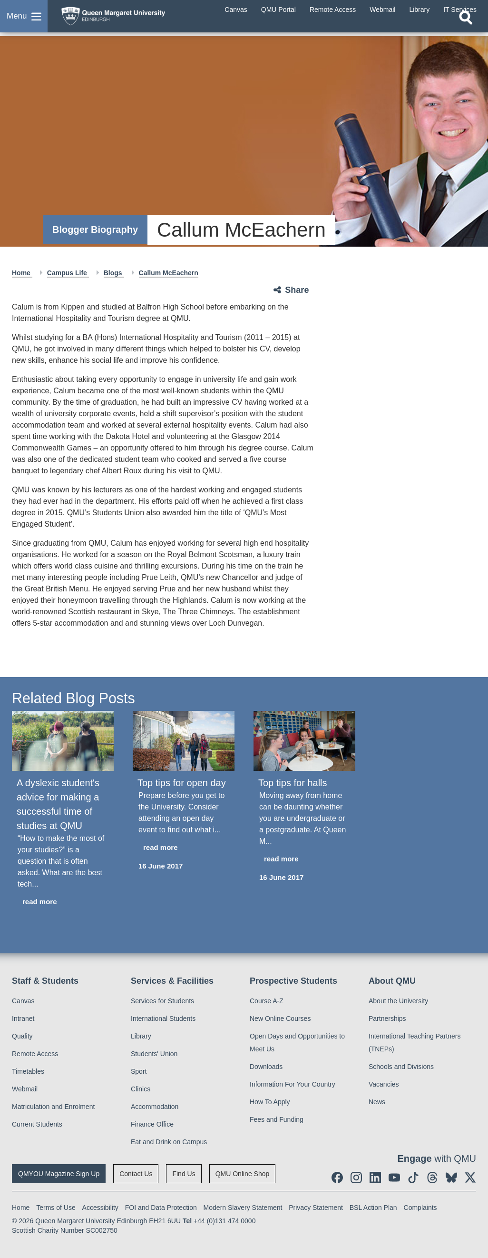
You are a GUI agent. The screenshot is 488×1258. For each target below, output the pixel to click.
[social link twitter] (470, 1177)
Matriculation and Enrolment (53, 1106)
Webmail (25, 1089)
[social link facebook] (337, 1177)
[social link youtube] (394, 1177)
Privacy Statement (316, 1207)
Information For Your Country (292, 1084)
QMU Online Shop (242, 1174)
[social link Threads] (432, 1177)
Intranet (23, 1018)
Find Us (183, 1174)
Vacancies (384, 1084)
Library (141, 1036)
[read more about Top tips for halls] (304, 859)
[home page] (130, 18)
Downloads (266, 1066)
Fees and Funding (276, 1119)
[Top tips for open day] (183, 741)
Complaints (420, 1207)
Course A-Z (266, 1001)
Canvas (23, 1001)
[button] (24, 21)
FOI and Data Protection (161, 1207)
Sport (138, 1071)
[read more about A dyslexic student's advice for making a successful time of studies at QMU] (63, 902)
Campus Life (68, 273)
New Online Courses (280, 1018)
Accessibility (100, 1207)
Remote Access (35, 1054)
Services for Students (162, 1001)
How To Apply (270, 1102)
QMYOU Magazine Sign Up (58, 1174)
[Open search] (466, 27)
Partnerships (387, 1018)
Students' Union (154, 1054)
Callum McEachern (168, 273)
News (377, 1102)
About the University (398, 1001)
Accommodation (154, 1106)
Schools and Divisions (401, 1066)
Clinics (140, 1089)
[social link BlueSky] (451, 1177)
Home (22, 273)
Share (297, 290)
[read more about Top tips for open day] (183, 847)
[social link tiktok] (413, 1177)
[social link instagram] (356, 1177)
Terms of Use (55, 1207)
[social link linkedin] (375, 1177)
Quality (22, 1036)
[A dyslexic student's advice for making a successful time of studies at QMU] (63, 741)
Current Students (37, 1124)
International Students (163, 1018)
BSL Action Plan (373, 1207)
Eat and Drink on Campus (169, 1142)
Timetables (28, 1071)
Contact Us (135, 1174)
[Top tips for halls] (304, 741)
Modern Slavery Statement (243, 1207)
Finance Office (152, 1124)
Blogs (114, 273)
